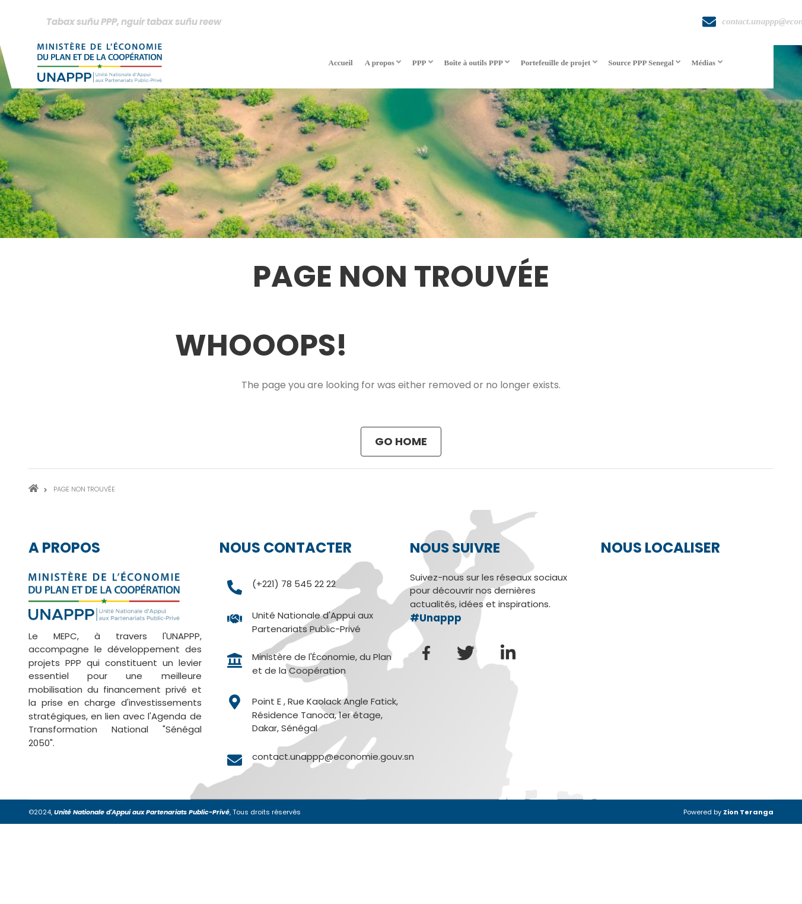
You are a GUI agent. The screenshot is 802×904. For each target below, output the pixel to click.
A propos (384, 66)
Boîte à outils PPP (478, 66)
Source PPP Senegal (645, 66)
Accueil (341, 62)
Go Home (401, 441)
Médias (708, 66)
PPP (423, 66)
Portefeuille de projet (560, 66)
